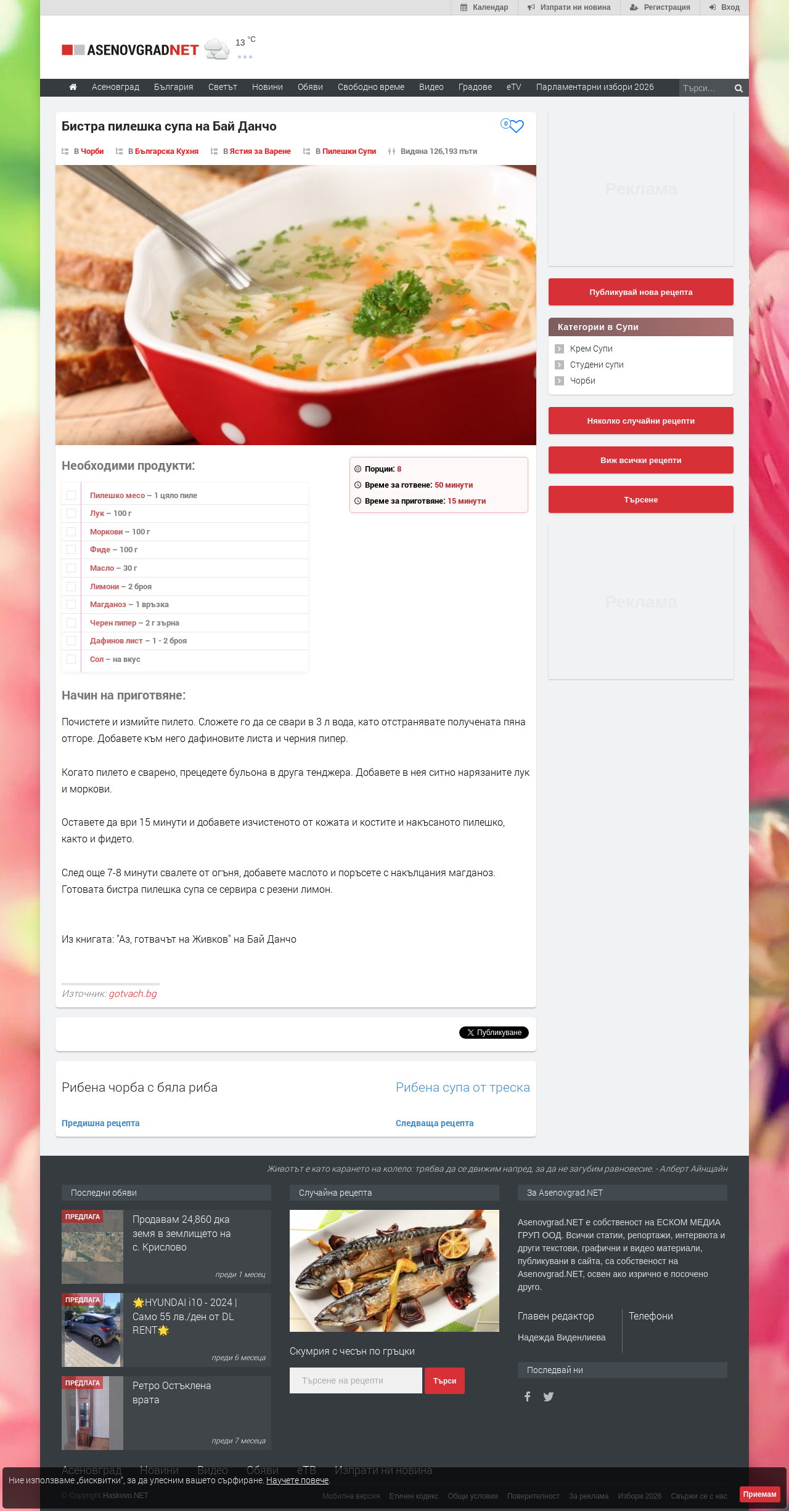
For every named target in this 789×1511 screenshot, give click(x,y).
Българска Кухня (166, 150)
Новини (267, 86)
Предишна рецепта (101, 1123)
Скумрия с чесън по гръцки (352, 1350)
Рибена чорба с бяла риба (140, 1086)
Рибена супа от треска (463, 1087)
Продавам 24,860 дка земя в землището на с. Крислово (182, 1232)
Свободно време (371, 86)
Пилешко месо (118, 495)
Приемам (760, 1494)
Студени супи (597, 364)
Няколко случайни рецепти (641, 420)
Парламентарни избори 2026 (595, 86)
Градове (475, 86)
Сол (97, 658)
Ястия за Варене (260, 150)
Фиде (101, 549)
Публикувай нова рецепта (640, 292)
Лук (98, 512)
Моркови (107, 531)
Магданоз (109, 604)
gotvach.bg (132, 993)
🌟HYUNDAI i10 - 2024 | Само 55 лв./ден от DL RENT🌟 (185, 1315)
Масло (103, 567)
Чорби (92, 150)
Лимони (105, 586)
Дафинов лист (117, 640)
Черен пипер (114, 622)
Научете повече (297, 1480)
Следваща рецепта (435, 1123)
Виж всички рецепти (640, 460)
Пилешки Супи (349, 150)
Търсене (641, 499)
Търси (444, 1381)
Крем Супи (591, 348)
